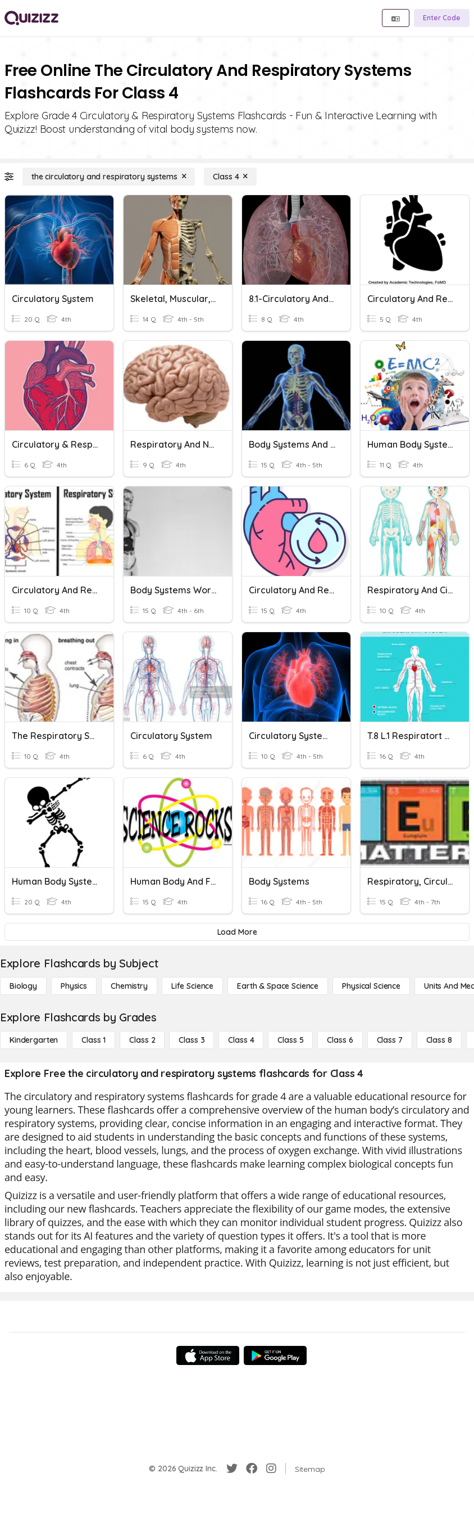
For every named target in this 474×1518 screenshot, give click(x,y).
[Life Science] (192, 986)
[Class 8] (439, 1040)
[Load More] (237, 932)
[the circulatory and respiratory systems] (108, 177)
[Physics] (74, 986)
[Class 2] (142, 1040)
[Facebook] (251, 1469)
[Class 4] (230, 177)
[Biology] (23, 986)
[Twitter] (232, 1469)
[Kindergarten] (33, 1040)
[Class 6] (339, 1040)
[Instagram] (271, 1469)
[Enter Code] (442, 18)
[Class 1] (93, 1040)
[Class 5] (290, 1040)
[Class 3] (191, 1040)
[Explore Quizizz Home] (31, 18)
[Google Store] (275, 1355)
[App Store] (207, 1355)
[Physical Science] (371, 986)
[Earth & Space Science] (277, 986)
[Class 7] (389, 1040)
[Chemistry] (129, 986)
